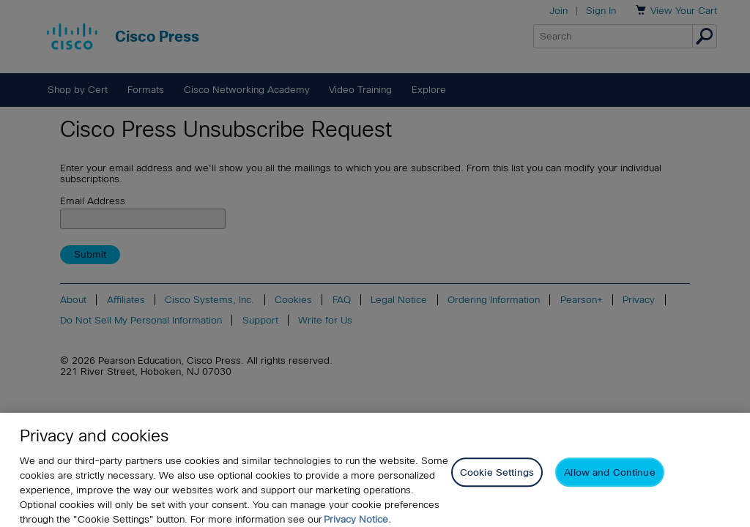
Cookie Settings (497, 478)
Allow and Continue (609, 478)
